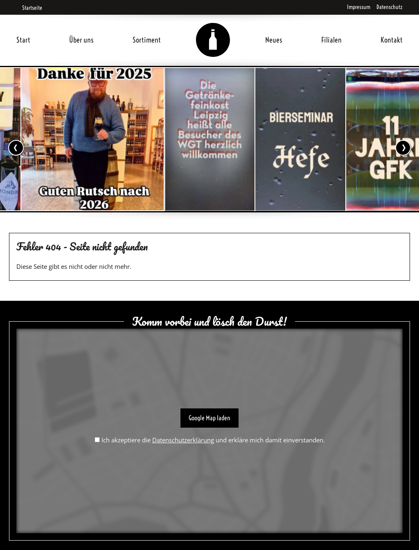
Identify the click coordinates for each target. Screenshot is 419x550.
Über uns (81, 40)
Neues (273, 40)
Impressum (358, 7)
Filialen (331, 40)
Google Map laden (209, 418)
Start (23, 40)
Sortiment (147, 40)
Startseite (29, 7)
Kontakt (392, 40)
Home (213, 30)
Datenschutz (389, 7)
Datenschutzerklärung (183, 440)
